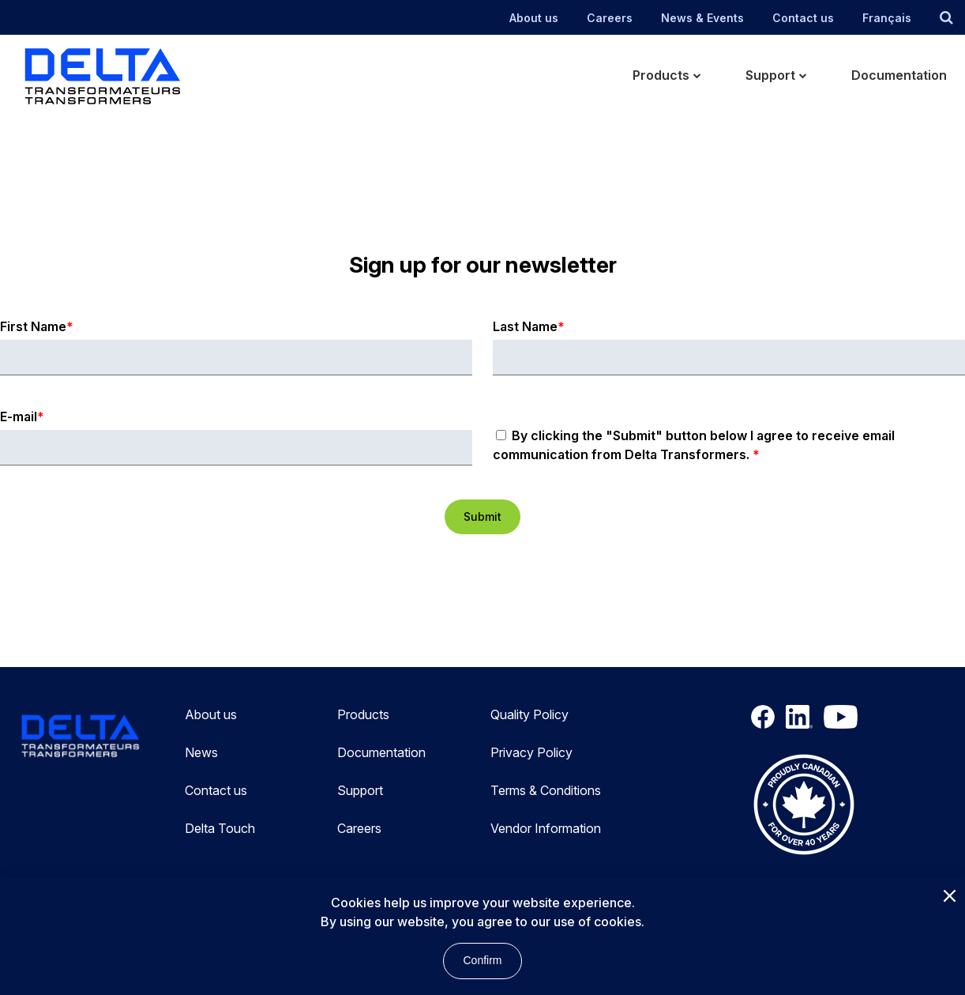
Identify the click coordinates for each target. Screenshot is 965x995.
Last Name (525, 326)
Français (886, 17)
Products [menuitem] (661, 75)
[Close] (949, 897)
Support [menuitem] (770, 75)
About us (533, 17)
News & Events (702, 17)
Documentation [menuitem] (899, 75)
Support (360, 790)
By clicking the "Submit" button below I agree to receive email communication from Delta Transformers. (694, 445)
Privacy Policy (531, 752)
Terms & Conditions (545, 790)
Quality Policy (529, 714)
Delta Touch (220, 828)
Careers (610, 17)
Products (363, 714)
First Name (33, 326)
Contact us (803, 17)
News (201, 752)
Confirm (482, 960)
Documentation (381, 752)
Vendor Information (545, 828)
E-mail (18, 416)
